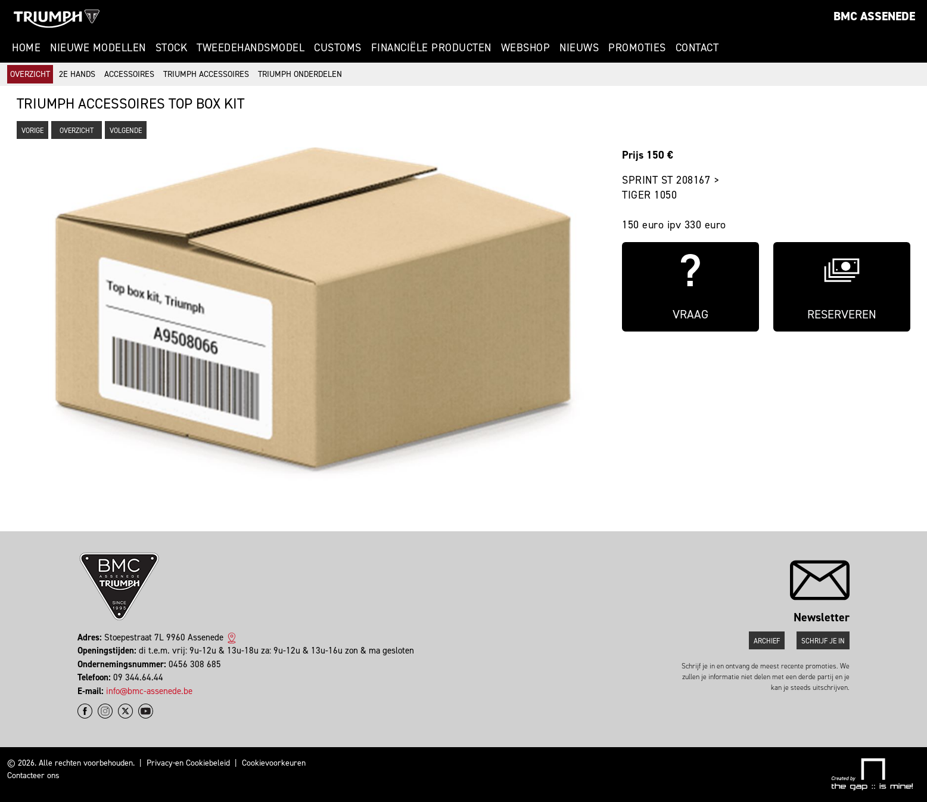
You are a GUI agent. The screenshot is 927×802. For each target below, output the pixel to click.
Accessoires (129, 74)
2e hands (77, 74)
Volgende (126, 130)
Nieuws (579, 48)
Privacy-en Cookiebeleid (188, 763)
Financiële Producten (431, 48)
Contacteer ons (33, 775)
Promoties (637, 48)
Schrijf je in (823, 641)
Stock (171, 48)
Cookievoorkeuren (274, 763)
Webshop (525, 48)
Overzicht (30, 74)
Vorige (32, 130)
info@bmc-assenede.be (149, 691)
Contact (697, 48)
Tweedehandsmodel (250, 48)
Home (26, 48)
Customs (338, 48)
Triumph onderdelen (300, 74)
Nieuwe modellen (98, 48)
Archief (767, 641)
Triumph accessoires (206, 74)
